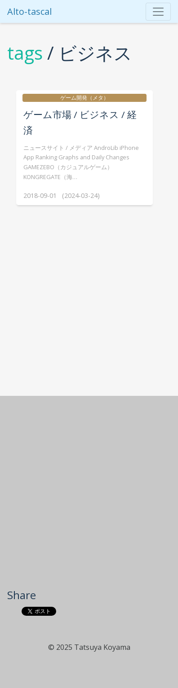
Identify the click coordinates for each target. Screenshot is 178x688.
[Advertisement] (88, 495)
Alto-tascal (29, 11)
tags (25, 52)
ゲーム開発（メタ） (84, 97)
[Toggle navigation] (158, 12)
